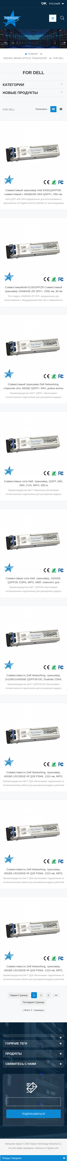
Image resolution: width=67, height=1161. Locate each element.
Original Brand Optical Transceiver (25, 58)
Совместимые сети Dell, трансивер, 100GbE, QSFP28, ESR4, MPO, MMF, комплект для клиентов (33, 580)
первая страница (19, 995)
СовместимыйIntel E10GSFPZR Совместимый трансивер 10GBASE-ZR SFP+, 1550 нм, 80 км (33, 289)
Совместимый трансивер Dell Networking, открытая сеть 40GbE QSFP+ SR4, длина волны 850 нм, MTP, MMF (33, 386)
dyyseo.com (53, 1148)
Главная (31, 54)
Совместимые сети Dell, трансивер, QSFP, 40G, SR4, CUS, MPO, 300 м (33, 483)
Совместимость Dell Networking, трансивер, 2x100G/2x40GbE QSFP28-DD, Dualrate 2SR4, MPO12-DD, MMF (33, 677)
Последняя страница (33, 1002)
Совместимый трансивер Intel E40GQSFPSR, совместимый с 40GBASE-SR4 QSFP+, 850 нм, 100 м (33, 192)
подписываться (33, 1113)
